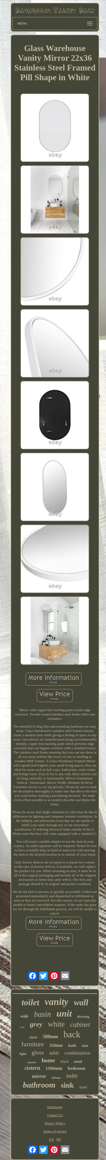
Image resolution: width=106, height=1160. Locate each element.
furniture (32, 1044)
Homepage (54, 1107)
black (64, 1062)
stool (78, 1061)
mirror (39, 1076)
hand (83, 1087)
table (54, 1053)
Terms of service (54, 1131)
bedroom (76, 1068)
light (23, 1054)
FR (58, 1139)
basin (42, 1014)
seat (22, 1026)
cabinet (80, 1024)
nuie (33, 1038)
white (56, 1024)
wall (81, 1002)
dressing (83, 1016)
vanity (56, 1002)
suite (72, 1075)
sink (67, 1085)
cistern (32, 1068)
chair (85, 1046)
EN (51, 1139)
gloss (38, 1052)
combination (77, 1053)
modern (32, 1062)
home (48, 1060)
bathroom (39, 1084)
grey (36, 1024)
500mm (50, 1036)
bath (72, 1045)
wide (24, 1016)
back (71, 1034)
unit (64, 1013)
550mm (56, 1045)
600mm (56, 1077)
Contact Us (55, 1115)
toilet (30, 1002)
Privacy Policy (54, 1123)
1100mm (54, 1068)
